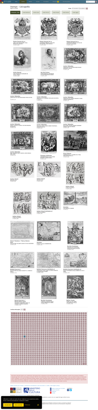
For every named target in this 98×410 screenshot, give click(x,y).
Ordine (69, 8)
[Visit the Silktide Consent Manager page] (38, 405)
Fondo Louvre (36, 12)
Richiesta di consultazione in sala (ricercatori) (35, 385)
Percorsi (56, 1)
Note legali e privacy (55, 385)
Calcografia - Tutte (15, 12)
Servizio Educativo (54, 390)
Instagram (53, 391)
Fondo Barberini (26, 12)
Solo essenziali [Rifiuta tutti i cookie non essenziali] (18, 405)
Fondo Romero (66, 12)
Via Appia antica (66, 1)
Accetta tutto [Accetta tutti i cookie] (8, 405)
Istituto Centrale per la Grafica (17, 385)
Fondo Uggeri (75, 12)
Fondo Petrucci (46, 12)
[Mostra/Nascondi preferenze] (27, 405)
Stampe (23, 1)
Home (16, 1)
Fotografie (46, 1)
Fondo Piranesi (56, 12)
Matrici (30, 1)
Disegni (37, 1)
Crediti (47, 385)
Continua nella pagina (15, 309)
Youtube (52, 393)
